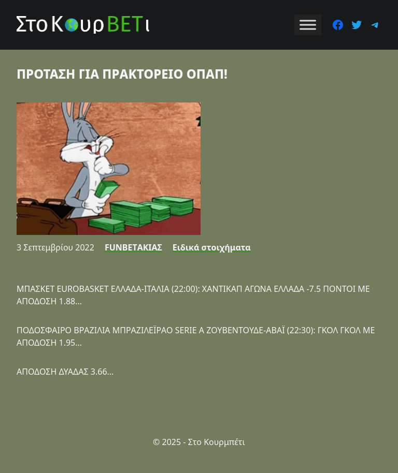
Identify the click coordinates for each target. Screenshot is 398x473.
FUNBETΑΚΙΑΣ (133, 247)
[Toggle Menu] (308, 24)
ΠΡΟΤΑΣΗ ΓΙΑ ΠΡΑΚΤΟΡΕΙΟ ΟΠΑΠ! (122, 73)
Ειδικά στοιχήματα (212, 247)
